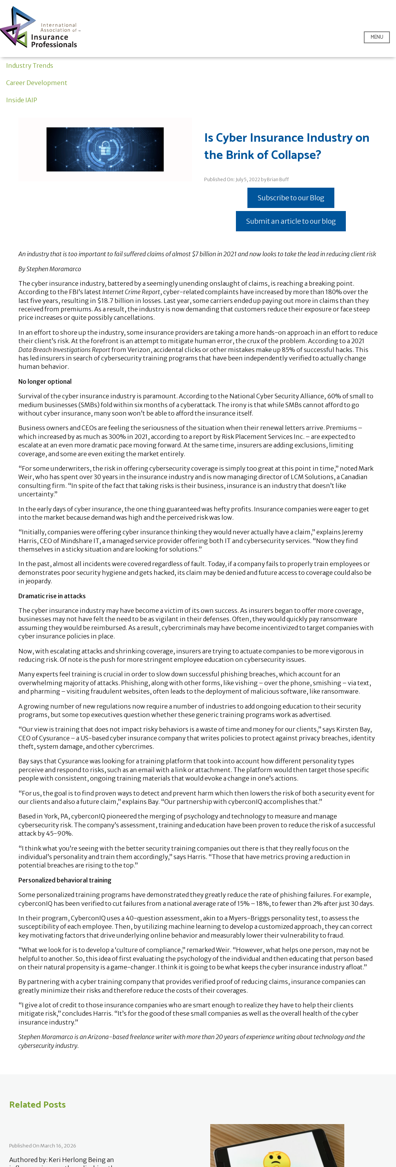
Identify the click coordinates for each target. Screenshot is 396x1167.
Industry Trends (29, 65)
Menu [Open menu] (377, 37)
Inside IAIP (21, 100)
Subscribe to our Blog (290, 197)
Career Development (36, 83)
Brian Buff (278, 179)
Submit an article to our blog (291, 221)
